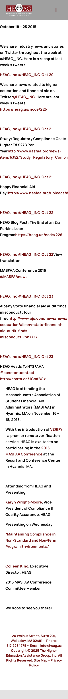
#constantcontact (17, 372)
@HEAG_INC (24, 96)
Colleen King (16, 566)
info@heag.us (51, 645)
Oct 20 (47, 74)
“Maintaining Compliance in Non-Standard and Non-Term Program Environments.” (30, 540)
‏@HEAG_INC (20, 74)
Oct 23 (47, 296)
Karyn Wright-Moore (23, 502)
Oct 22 (47, 212)
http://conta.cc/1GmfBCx (23, 378)
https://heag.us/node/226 (39, 234)
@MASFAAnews (14, 276)
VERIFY (56, 429)
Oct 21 (47, 128)
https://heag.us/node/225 (24, 109)
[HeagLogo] (19, 5)
